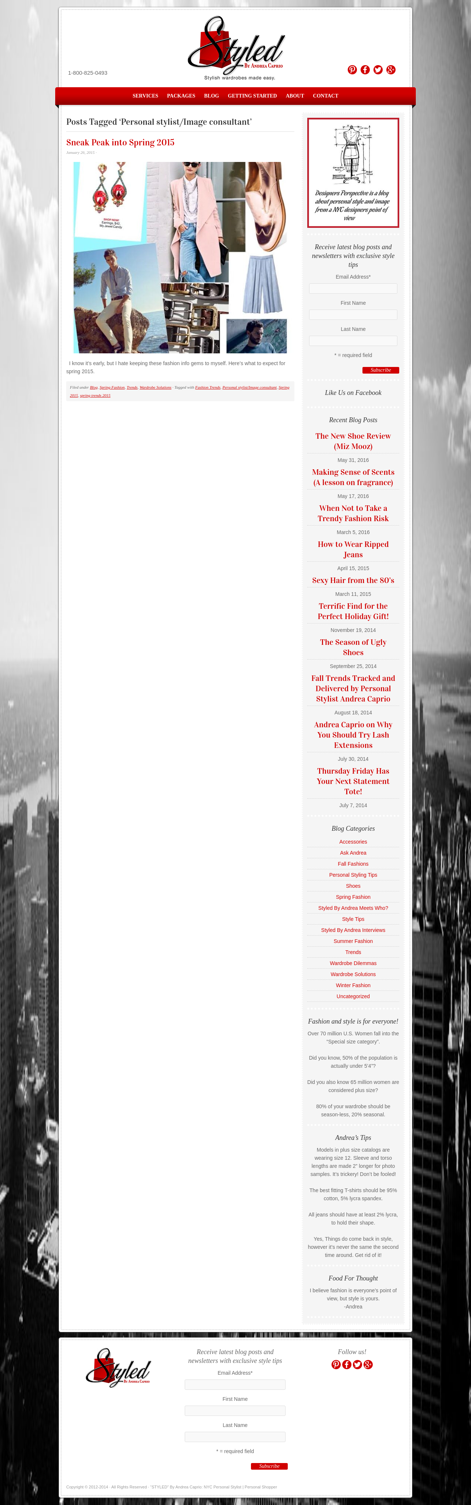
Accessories (353, 842)
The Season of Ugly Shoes (353, 647)
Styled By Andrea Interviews (353, 930)
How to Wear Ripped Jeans (353, 549)
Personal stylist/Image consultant (249, 387)
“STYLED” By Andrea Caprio (235, 48)
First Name (353, 303)
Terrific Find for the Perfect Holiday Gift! (353, 611)
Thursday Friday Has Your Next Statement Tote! (353, 781)
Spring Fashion (112, 387)
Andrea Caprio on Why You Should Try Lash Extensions (353, 735)
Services (146, 96)
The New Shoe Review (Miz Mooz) (353, 441)
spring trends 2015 (95, 395)
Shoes (353, 886)
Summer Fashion (353, 941)
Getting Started (252, 96)
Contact (326, 96)
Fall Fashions (353, 864)
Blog (211, 96)
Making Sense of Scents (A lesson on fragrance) (353, 477)
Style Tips (353, 919)
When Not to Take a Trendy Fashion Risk (353, 513)
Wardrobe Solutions (155, 387)
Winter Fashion (353, 985)
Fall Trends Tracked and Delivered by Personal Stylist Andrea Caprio (353, 688)
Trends (132, 387)
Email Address (353, 277)
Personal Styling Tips (353, 875)
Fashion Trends (207, 387)
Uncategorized (353, 996)
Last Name (353, 329)
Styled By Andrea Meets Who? (353, 908)
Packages (181, 96)
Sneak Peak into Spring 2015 (120, 142)
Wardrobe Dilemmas (353, 963)
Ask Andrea (353, 853)
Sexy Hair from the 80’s (353, 580)
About (295, 96)
